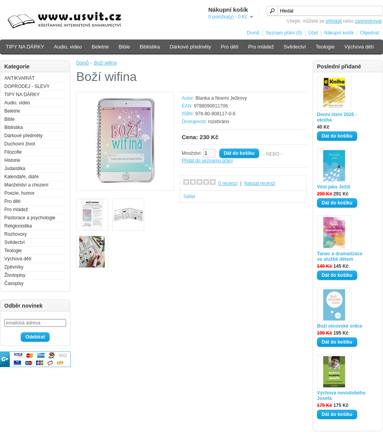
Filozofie (13, 152)
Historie (12, 160)
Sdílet (189, 196)
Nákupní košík (339, 33)
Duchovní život (19, 144)
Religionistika (18, 226)
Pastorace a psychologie (29, 217)
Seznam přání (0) (284, 33)
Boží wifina (105, 63)
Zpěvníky (13, 267)
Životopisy (14, 275)
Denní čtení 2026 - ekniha (337, 117)
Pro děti (229, 47)
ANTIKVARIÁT (19, 78)
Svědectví (295, 47)
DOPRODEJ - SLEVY (27, 86)
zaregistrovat (368, 21)
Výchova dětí (359, 47)
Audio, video (68, 47)
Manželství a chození (26, 185)
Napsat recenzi (259, 183)
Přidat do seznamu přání (207, 160)
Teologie (325, 47)
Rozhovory (15, 234)
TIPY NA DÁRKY (25, 47)
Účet (313, 33)
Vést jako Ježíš (333, 187)
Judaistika (14, 168)
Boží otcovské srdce (339, 326)
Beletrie (100, 47)
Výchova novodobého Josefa (341, 395)
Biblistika (150, 47)
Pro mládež (261, 47)
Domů (253, 33)
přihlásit (334, 21)
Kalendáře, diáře (21, 176)
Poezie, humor (19, 193)
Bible (124, 47)
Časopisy (13, 283)
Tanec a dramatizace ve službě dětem (340, 256)
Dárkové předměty (190, 47)
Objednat (369, 33)
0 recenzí (228, 183)
